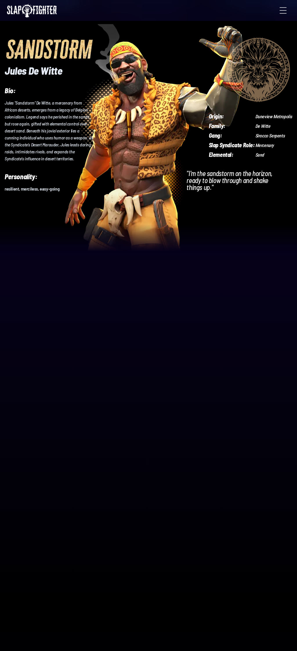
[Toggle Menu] (283, 10)
